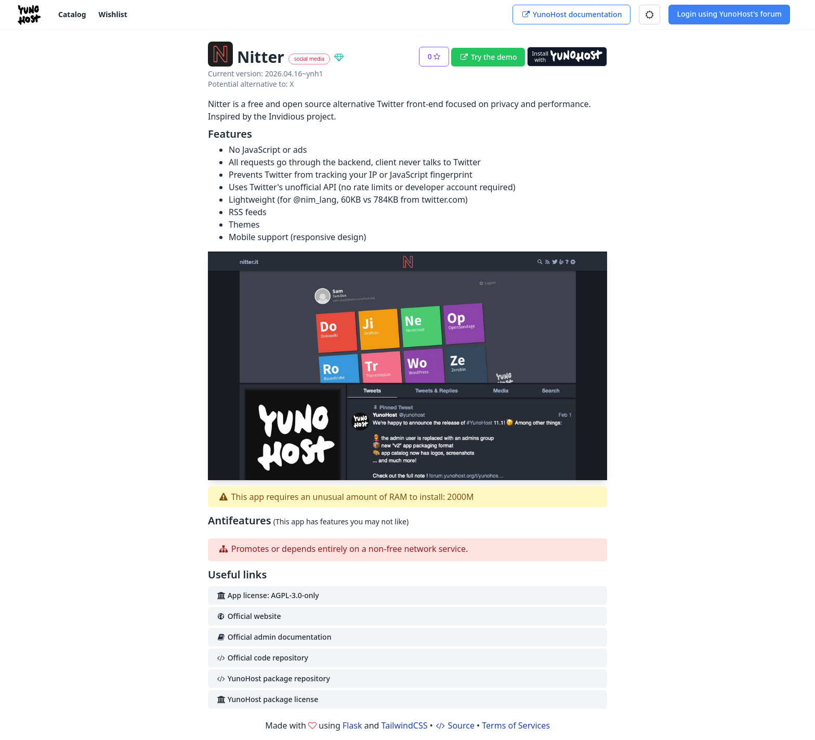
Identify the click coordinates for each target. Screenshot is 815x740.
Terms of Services (516, 725)
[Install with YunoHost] (567, 57)
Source (455, 725)
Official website (248, 616)
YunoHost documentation (571, 14)
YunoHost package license (267, 699)
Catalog (72, 14)
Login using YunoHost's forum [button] (729, 14)
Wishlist (113, 14)
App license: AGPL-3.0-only (267, 595)
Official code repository (262, 658)
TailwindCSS (405, 725)
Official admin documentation (273, 637)
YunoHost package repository (273, 678)
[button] (649, 14)
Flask (352, 725)
